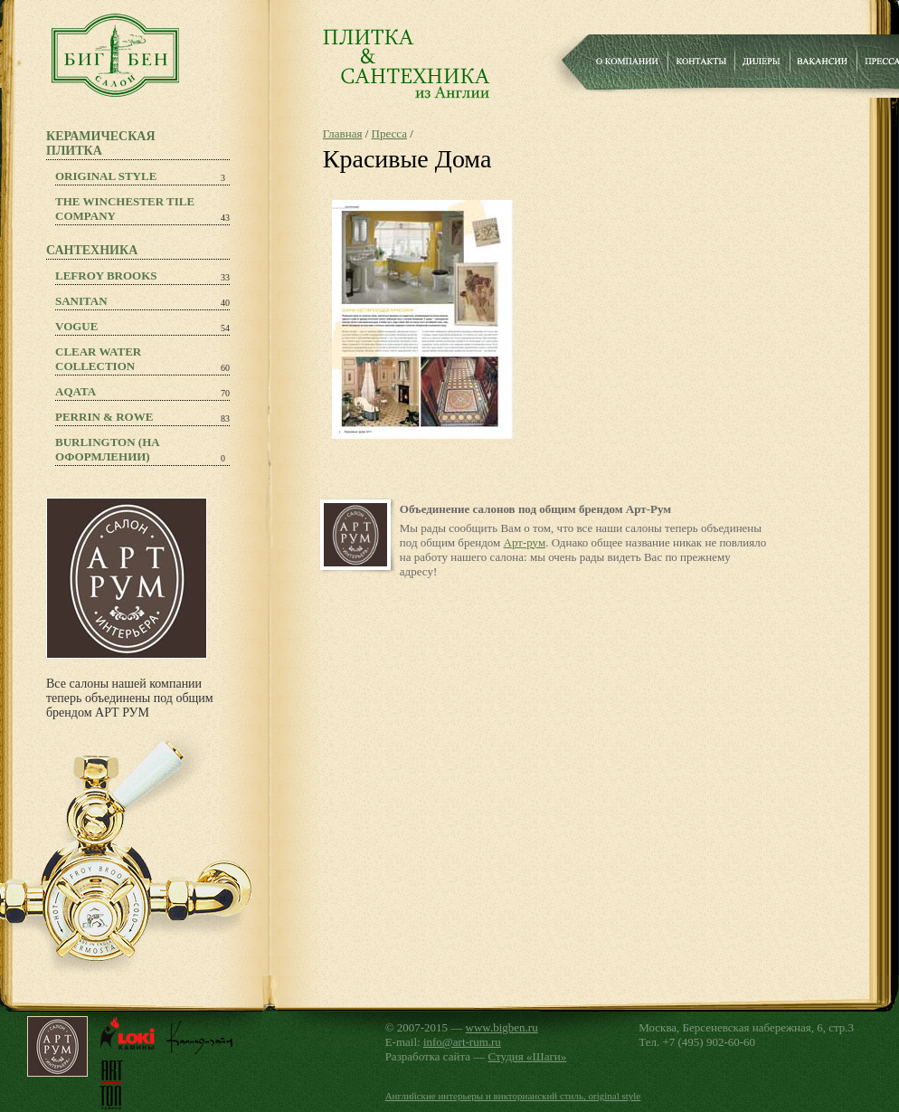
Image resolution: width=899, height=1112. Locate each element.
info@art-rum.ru (462, 1042)
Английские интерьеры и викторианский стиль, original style (513, 1095)
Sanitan (81, 301)
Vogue (76, 326)
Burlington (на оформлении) (107, 449)
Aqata (75, 391)
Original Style (105, 176)
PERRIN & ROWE (104, 416)
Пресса (389, 133)
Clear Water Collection (98, 359)
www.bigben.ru (502, 1027)
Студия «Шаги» (527, 1056)
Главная (343, 133)
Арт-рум (525, 542)
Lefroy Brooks (106, 275)
